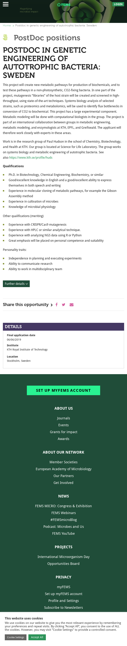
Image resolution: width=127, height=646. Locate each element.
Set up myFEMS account (63, 390)
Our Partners (64, 476)
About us (63, 408)
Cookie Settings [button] (15, 637)
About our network (63, 452)
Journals (63, 418)
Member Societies (63, 462)
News (63, 496)
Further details (15, 284)
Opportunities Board (63, 564)
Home (7, 25)
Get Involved (63, 483)
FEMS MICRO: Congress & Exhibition (63, 506)
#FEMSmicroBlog (63, 520)
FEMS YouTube (63, 533)
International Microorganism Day (64, 557)
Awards (63, 439)
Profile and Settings (63, 601)
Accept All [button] (37, 637)
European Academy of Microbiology (64, 469)
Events (63, 425)
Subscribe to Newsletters (63, 608)
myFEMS (63, 587)
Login (118, 4)
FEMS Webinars (63, 513)
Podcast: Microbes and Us (63, 527)
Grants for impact (63, 432)
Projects (63, 547)
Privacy (63, 577)
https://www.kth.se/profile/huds (30, 157)
